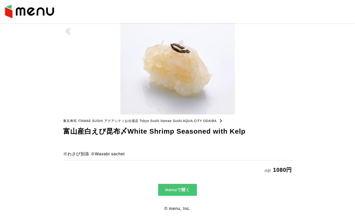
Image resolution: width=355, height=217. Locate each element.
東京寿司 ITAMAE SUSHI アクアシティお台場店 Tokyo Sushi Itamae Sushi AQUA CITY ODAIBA (140, 121)
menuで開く (177, 190)
